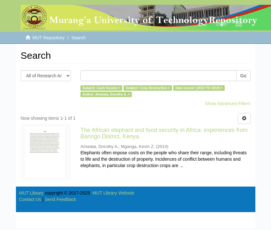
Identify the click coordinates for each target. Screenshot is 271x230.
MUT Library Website (113, 192)
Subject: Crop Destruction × (148, 88)
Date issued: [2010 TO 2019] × (198, 88)
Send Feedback (60, 199)
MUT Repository (48, 37)
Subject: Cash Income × (101, 88)
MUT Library (31, 192)
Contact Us (30, 199)
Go (243, 75)
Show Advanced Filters (227, 103)
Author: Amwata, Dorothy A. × (106, 94)
